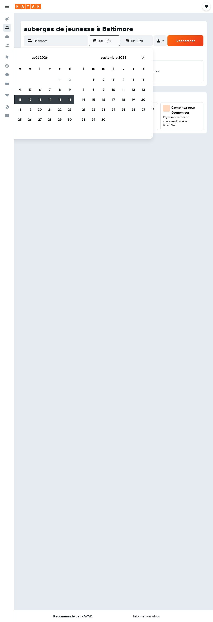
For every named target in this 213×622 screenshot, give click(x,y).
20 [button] (40, 109)
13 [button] (39, 99)
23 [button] (70, 109)
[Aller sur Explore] (7, 57)
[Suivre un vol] (7, 66)
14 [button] (49, 99)
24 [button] (113, 109)
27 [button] (40, 119)
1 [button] (59, 80)
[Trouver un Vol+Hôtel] (7, 45)
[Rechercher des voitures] (7, 36)
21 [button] (49, 109)
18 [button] (19, 109)
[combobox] (60, 41)
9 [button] (70, 89)
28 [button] (50, 119)
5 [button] (30, 89)
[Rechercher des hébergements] (7, 28)
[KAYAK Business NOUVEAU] (7, 83)
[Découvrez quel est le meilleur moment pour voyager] (7, 74)
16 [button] (69, 99)
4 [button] (20, 89)
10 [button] (113, 89)
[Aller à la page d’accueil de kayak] (28, 6)
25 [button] (20, 119)
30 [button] (70, 119)
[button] (7, 6)
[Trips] (7, 95)
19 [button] (29, 109)
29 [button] (60, 119)
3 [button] (113, 80)
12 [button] (29, 99)
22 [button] (60, 109)
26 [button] (30, 119)
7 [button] (50, 89)
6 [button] (40, 89)
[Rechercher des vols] (7, 19)
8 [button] (60, 89)
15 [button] (59, 99)
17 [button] (113, 99)
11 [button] (20, 99)
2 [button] (70, 80)
